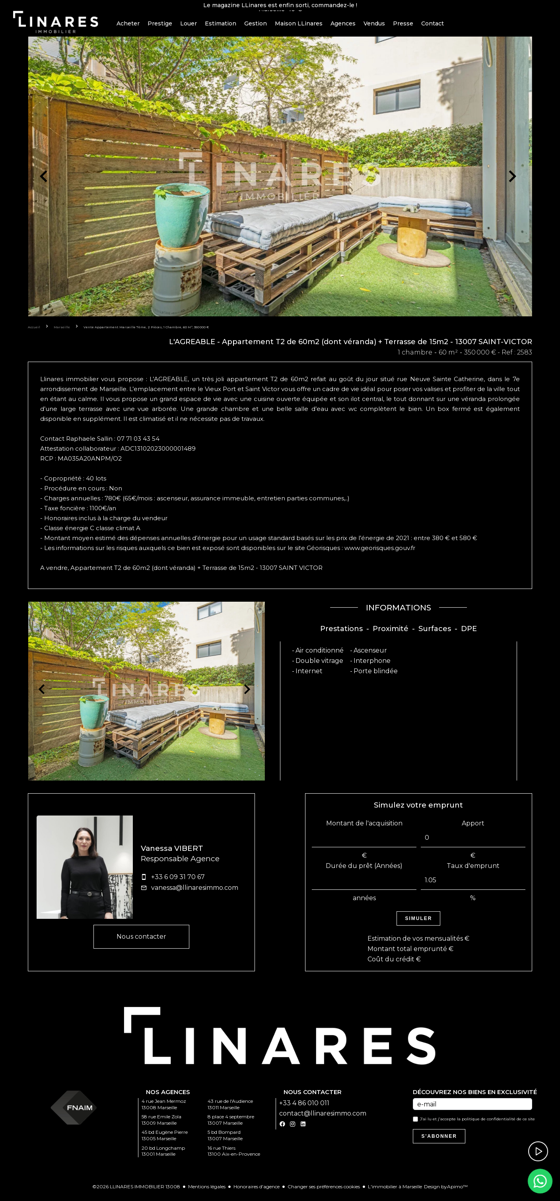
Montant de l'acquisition (364, 828)
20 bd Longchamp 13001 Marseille (163, 1156)
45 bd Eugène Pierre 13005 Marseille (165, 1140)
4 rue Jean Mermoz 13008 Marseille (164, 1109)
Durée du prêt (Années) (364, 870)
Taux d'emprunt (473, 870)
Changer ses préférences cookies (324, 1192)
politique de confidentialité (488, 1124)
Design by (446, 1192)
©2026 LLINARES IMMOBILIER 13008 (136, 1192)
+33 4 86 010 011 (304, 1108)
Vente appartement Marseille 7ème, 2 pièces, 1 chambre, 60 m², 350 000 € (146, 332)
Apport (473, 828)
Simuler (418, 923)
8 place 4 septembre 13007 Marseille (231, 1125)
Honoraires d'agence (256, 1192)
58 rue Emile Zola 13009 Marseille (161, 1125)
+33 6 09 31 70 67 (178, 881)
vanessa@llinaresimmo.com (194, 892)
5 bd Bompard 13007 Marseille (225, 1140)
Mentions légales (207, 1192)
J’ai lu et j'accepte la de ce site (477, 1124)
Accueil (34, 332)
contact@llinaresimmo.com (322, 1118)
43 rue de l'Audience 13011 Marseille (230, 1109)
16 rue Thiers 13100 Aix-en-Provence (234, 1156)
